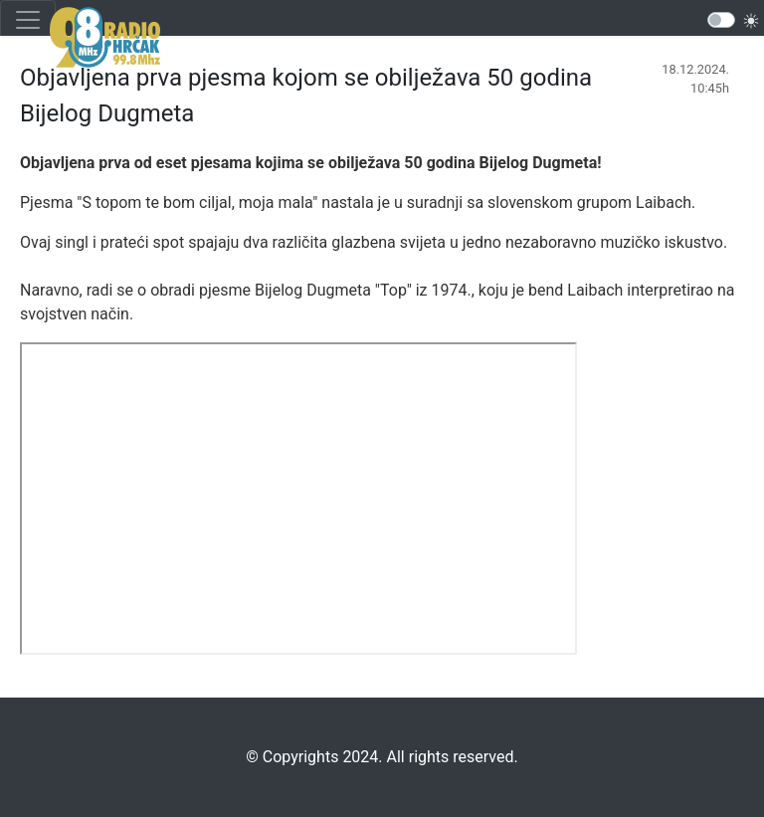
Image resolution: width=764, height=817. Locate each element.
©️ (252, 756)
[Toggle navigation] (28, 20)
